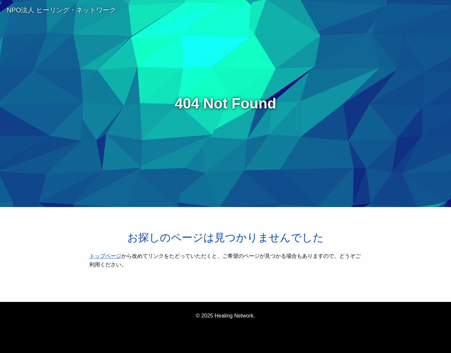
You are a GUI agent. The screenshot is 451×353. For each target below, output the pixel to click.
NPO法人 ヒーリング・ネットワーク (61, 10)
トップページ (105, 256)
